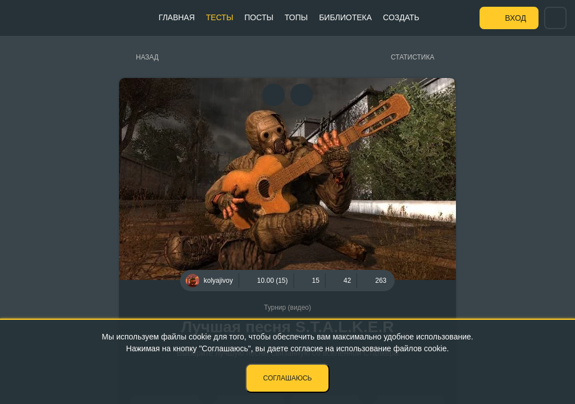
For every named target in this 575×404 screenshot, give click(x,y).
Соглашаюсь (287, 378)
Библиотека (345, 17)
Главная (177, 17)
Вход (515, 17)
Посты (258, 17)
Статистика (412, 57)
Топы (296, 17)
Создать (401, 17)
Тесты (219, 17)
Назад (147, 57)
